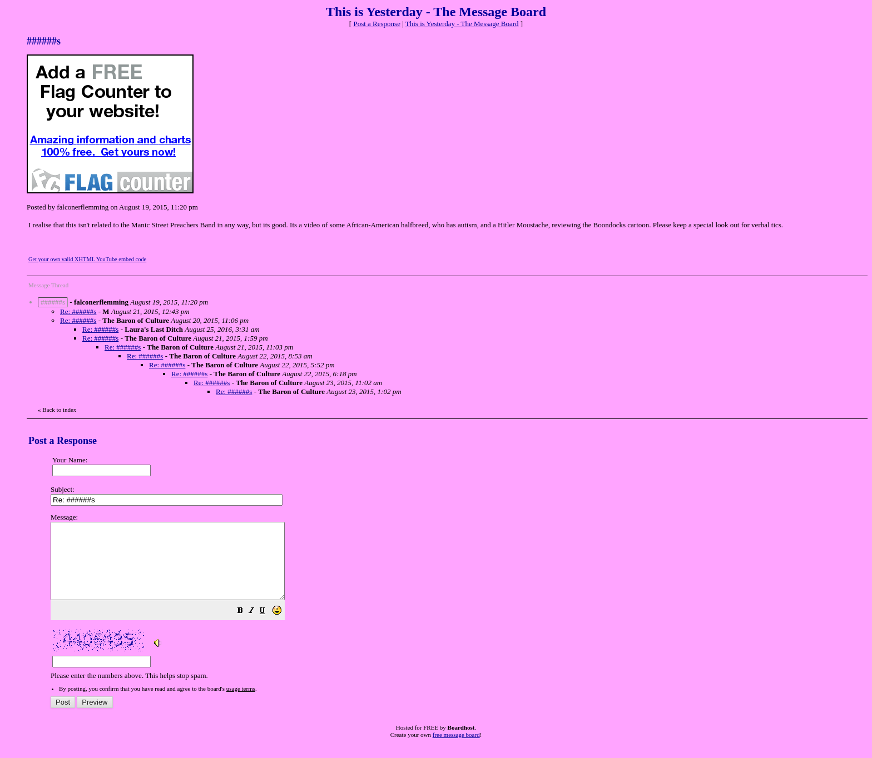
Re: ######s (78, 311)
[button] (268, 627)
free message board (456, 749)
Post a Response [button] (376, 23)
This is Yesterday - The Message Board (462, 23)
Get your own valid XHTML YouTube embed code (87, 259)
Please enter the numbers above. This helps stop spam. (454, 604)
